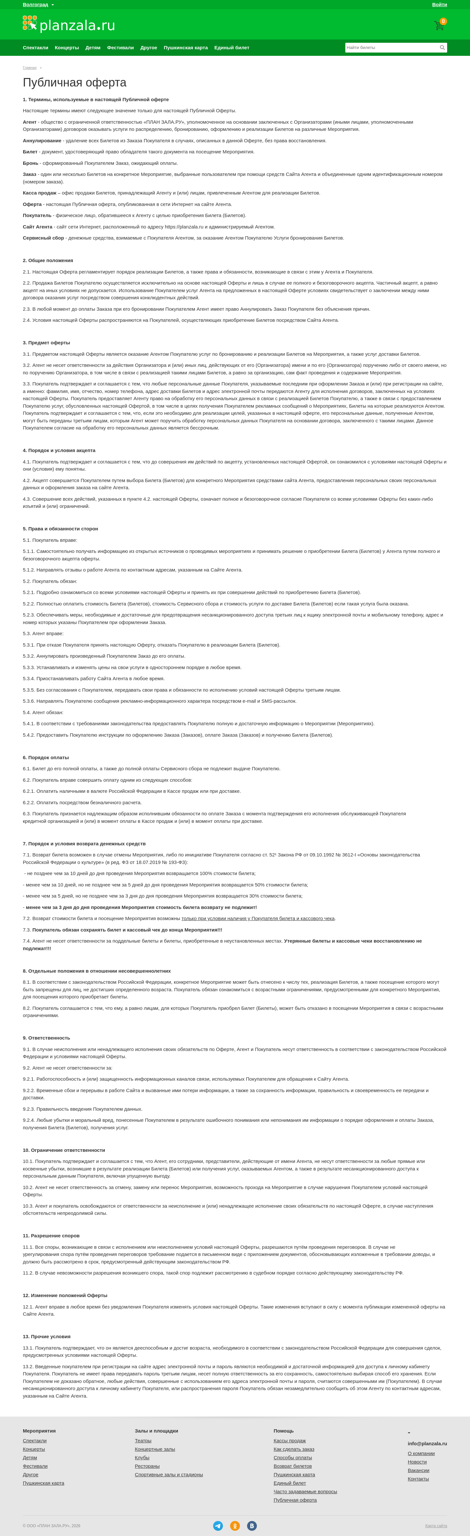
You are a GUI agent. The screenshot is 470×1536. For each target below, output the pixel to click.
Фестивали (120, 47)
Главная (30, 68)
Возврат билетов (293, 1466)
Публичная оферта (295, 1500)
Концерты (67, 47)
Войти (439, 4)
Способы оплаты (293, 1457)
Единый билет (231, 47)
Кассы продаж (290, 1440)
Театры (143, 1440)
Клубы (142, 1457)
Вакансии (419, 1470)
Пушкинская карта (186, 47)
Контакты (418, 1478)
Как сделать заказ (294, 1449)
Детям (93, 47)
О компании (421, 1453)
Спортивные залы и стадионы (169, 1474)
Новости (417, 1462)
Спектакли (35, 47)
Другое (148, 47)
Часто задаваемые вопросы (305, 1491)
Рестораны (147, 1466)
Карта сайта (436, 1526)
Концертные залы (155, 1449)
